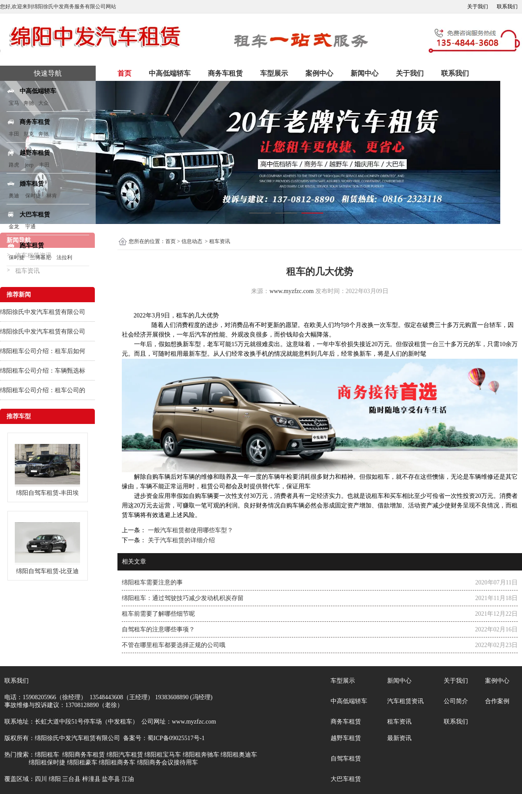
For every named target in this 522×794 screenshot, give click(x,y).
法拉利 (64, 257)
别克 (28, 134)
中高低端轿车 (170, 73)
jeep (29, 165)
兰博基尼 (41, 257)
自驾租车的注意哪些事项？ (158, 629)
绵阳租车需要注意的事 (152, 582)
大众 (43, 103)
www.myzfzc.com (291, 291)
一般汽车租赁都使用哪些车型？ (189, 530)
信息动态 (191, 241)
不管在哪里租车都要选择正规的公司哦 (173, 645)
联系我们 (507, 6)
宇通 (30, 227)
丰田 (14, 134)
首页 (124, 73)
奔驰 (28, 103)
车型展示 (274, 73)
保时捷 (33, 196)
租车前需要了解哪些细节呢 (158, 614)
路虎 (14, 165)
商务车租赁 (225, 73)
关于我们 (477, 6)
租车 (182, 315)
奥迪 (14, 196)
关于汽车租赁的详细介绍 (180, 540)
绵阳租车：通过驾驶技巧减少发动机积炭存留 (183, 598)
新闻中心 (364, 73)
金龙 (14, 227)
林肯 (52, 196)
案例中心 (319, 73)
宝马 (14, 103)
